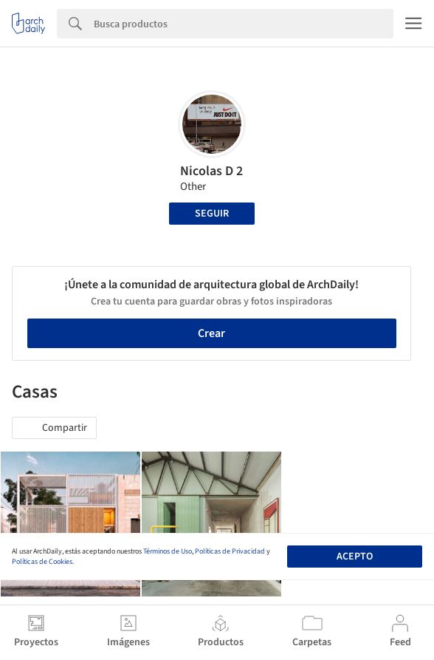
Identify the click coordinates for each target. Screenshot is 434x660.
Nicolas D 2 (211, 171)
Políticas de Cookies (42, 562)
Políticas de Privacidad (230, 551)
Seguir (212, 213)
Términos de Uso (167, 551)
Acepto (355, 556)
